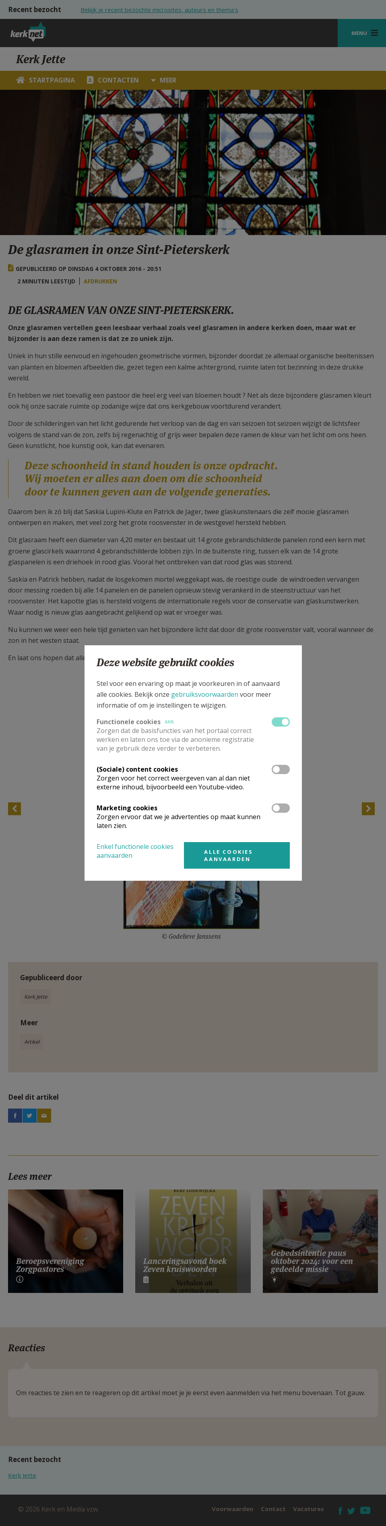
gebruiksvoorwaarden (204, 694)
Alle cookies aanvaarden (228, 855)
